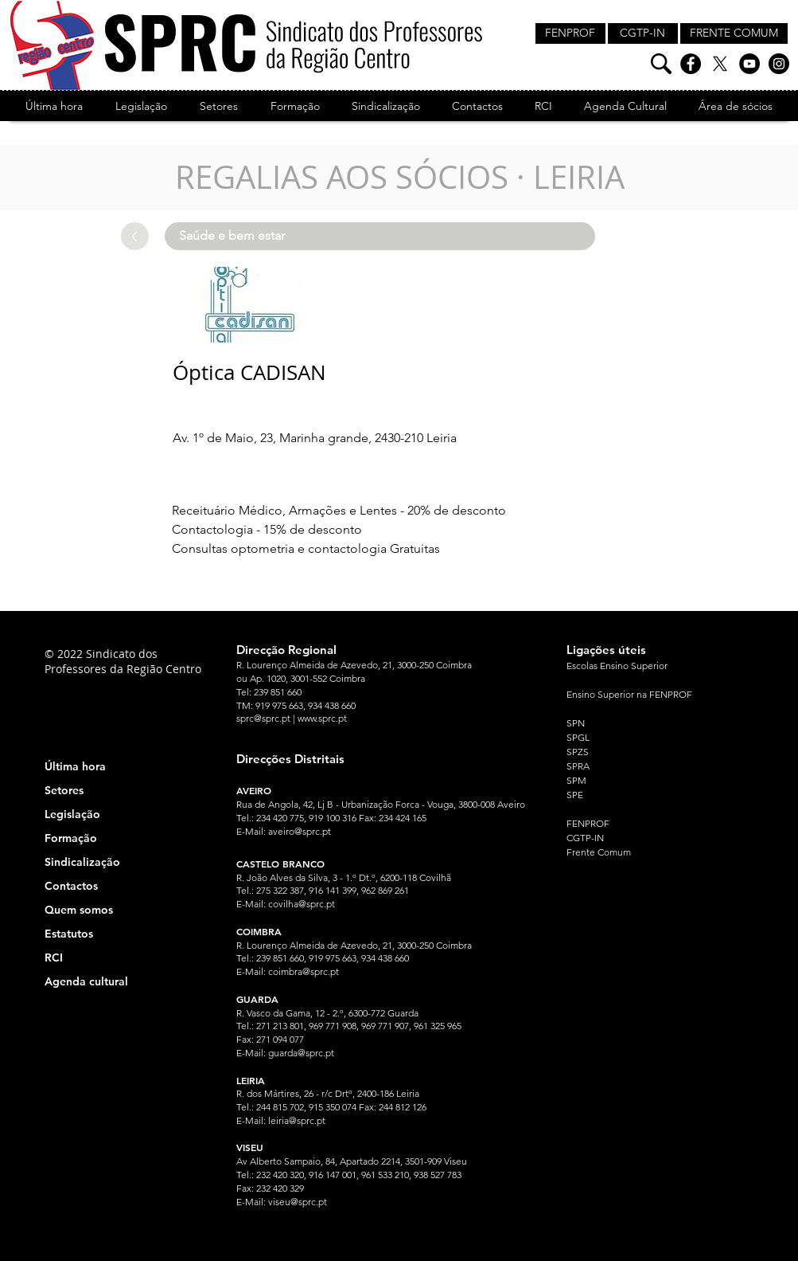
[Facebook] (690, 63)
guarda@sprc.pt (301, 1053)
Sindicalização (82, 862)
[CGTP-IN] (643, 33)
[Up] (135, 236)
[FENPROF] (570, 33)
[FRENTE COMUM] (733, 33)
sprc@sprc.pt (263, 718)
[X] (720, 63)
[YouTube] (749, 63)
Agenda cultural (86, 981)
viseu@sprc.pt (297, 1202)
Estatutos (69, 933)
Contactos (71, 886)
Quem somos (79, 910)
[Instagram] (779, 63)
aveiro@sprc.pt (299, 831)
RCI (54, 957)
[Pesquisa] (661, 63)
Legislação (72, 814)
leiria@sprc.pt (296, 1120)
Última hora (75, 766)
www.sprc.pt (322, 718)
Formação (71, 838)
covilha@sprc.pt (301, 904)
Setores (64, 790)
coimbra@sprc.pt (303, 971)
